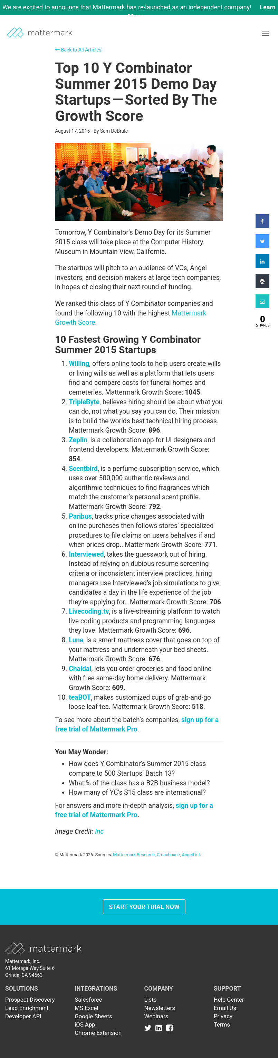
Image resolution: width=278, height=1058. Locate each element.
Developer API (23, 1016)
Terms (222, 1024)
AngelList (191, 854)
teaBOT (80, 697)
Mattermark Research (134, 854)
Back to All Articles (78, 50)
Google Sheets (93, 1016)
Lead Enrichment (27, 1007)
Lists (150, 999)
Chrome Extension (98, 1032)
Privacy (223, 1016)
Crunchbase (168, 854)
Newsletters (159, 1007)
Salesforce (88, 999)
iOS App (85, 1024)
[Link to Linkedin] (160, 1027)
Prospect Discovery (30, 999)
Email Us (225, 1007)
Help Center (229, 999)
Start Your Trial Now (144, 906)
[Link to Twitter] (149, 1027)
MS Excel (86, 1007)
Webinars (156, 1016)
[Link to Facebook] (169, 1027)
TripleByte (84, 402)
